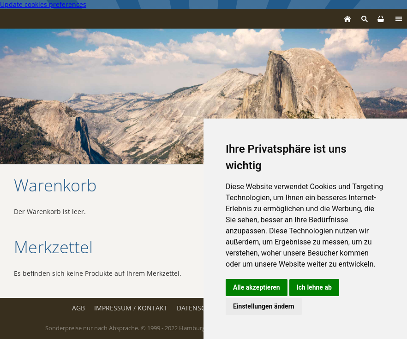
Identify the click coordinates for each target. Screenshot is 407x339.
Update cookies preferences (43, 4)
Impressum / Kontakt (131, 307)
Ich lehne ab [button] (314, 287)
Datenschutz (199, 307)
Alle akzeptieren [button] (256, 287)
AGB (78, 307)
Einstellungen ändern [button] (263, 306)
